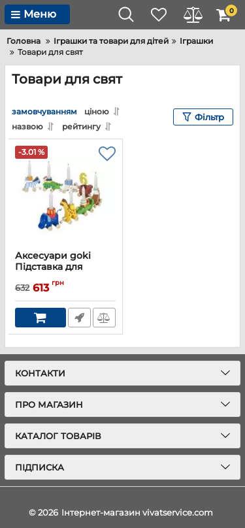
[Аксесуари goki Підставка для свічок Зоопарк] (65, 195)
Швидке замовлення (79, 317)
